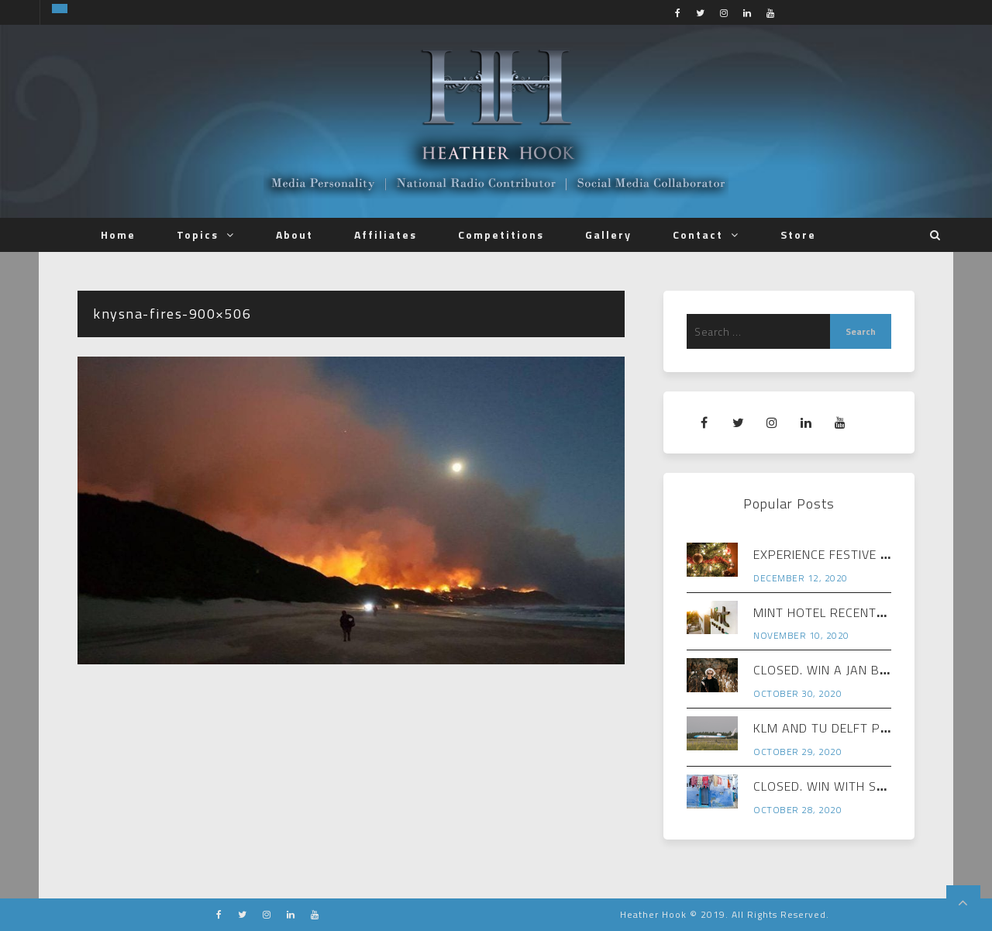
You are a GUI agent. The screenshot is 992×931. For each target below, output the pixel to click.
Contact (698, 234)
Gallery (608, 234)
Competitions (501, 234)
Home (118, 234)
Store (798, 234)
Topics (198, 234)
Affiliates (385, 234)
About (294, 234)
